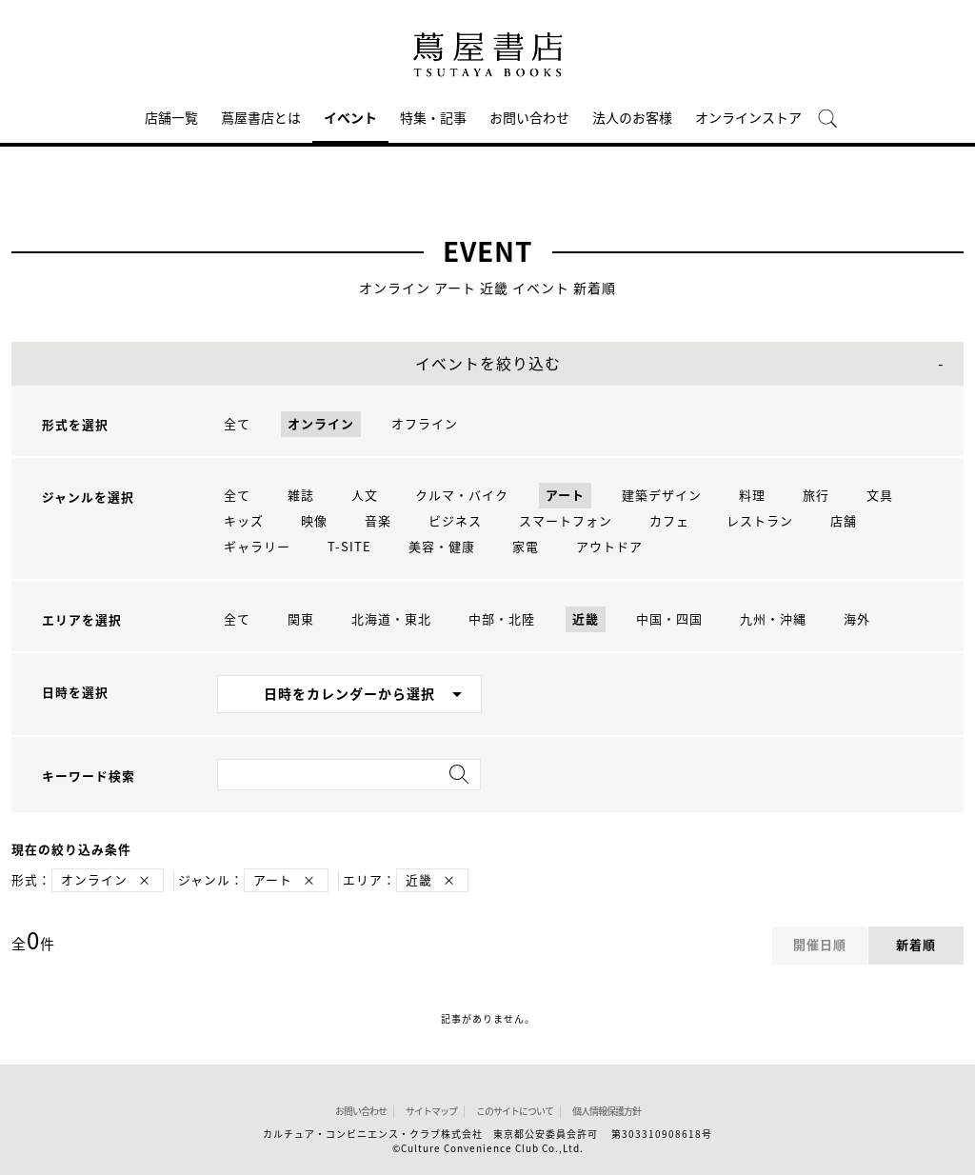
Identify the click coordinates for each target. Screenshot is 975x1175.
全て (237, 424)
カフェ (669, 521)
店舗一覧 (171, 118)
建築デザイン (662, 495)
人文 (364, 495)
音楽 (378, 521)
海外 (857, 619)
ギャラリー (257, 547)
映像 (314, 521)
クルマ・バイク (461, 495)
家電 (525, 547)
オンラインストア (748, 118)
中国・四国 (669, 619)
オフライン (424, 424)
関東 (301, 619)
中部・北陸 (501, 619)
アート (565, 495)
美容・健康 (441, 547)
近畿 (585, 619)
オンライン (321, 424)
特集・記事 (433, 118)
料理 (752, 495)
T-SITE (349, 547)
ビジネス (455, 521)
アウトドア (609, 547)
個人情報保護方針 (606, 1111)
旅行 (816, 495)
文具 (879, 495)
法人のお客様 (632, 118)
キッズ (244, 521)
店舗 (843, 521)
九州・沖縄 (773, 619)
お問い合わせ (529, 118)
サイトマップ (431, 1111)
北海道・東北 (391, 619)
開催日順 (819, 945)
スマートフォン (565, 521)
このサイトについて (514, 1111)
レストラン (759, 521)
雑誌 (301, 495)
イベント (350, 118)
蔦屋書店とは (261, 118)
